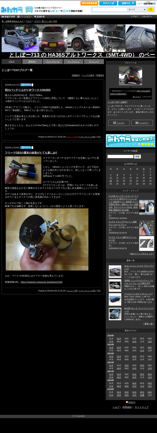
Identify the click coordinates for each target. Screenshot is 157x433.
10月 (134, 341)
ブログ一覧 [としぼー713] (45, 21)
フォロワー (142, 122)
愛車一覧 (149, 324)
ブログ (29, 21)
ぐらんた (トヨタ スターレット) (138, 294)
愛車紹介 (32, 61)
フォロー (119, 122)
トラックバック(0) (87, 137)
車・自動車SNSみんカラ (13, 21)
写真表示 (100, 75)
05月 (142, 365)
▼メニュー (94, 61)
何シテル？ (137, 97)
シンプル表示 (88, 75)
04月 (134, 356)
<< (125, 164)
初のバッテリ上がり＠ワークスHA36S (28, 90)
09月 (127, 386)
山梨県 (123, 102)
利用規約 (127, 407)
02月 (119, 338)
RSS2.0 (131, 402)
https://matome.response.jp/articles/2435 (41, 282)
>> (136, 164)
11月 (142, 350)
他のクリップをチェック (142, 254)
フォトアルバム (53, 61)
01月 (111, 347)
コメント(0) (72, 291)
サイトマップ (142, 407)
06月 (150, 347)
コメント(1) (72, 137)
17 (111, 181)
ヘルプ (139, 3)
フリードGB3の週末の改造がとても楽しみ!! (31, 152)
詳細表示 (76, 75)
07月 (111, 341)
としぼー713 (113, 102)
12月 (150, 341)
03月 (127, 365)
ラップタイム (73, 61)
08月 (119, 368)
